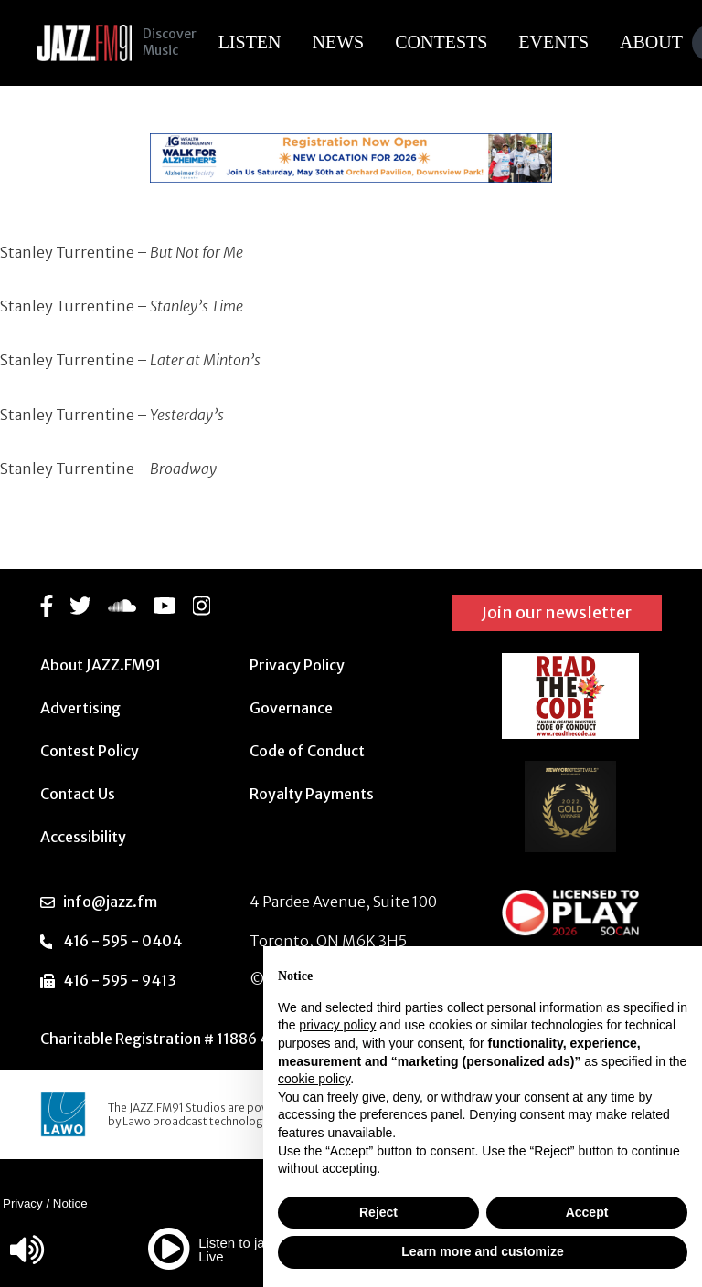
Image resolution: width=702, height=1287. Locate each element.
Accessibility (83, 837)
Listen (253, 42)
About (655, 42)
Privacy (23, 1203)
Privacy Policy (297, 665)
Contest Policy (89, 751)
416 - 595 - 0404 (122, 941)
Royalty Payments (312, 794)
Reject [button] (378, 1212)
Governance (291, 708)
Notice (70, 1203)
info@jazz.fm (110, 901)
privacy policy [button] (337, 1025)
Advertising (80, 708)
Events (558, 42)
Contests (445, 42)
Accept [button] (587, 1212)
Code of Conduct (307, 751)
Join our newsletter (557, 612)
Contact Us (77, 794)
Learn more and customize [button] (482, 1251)
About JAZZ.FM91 (100, 665)
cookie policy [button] (314, 1078)
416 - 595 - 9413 (119, 980)
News (342, 42)
